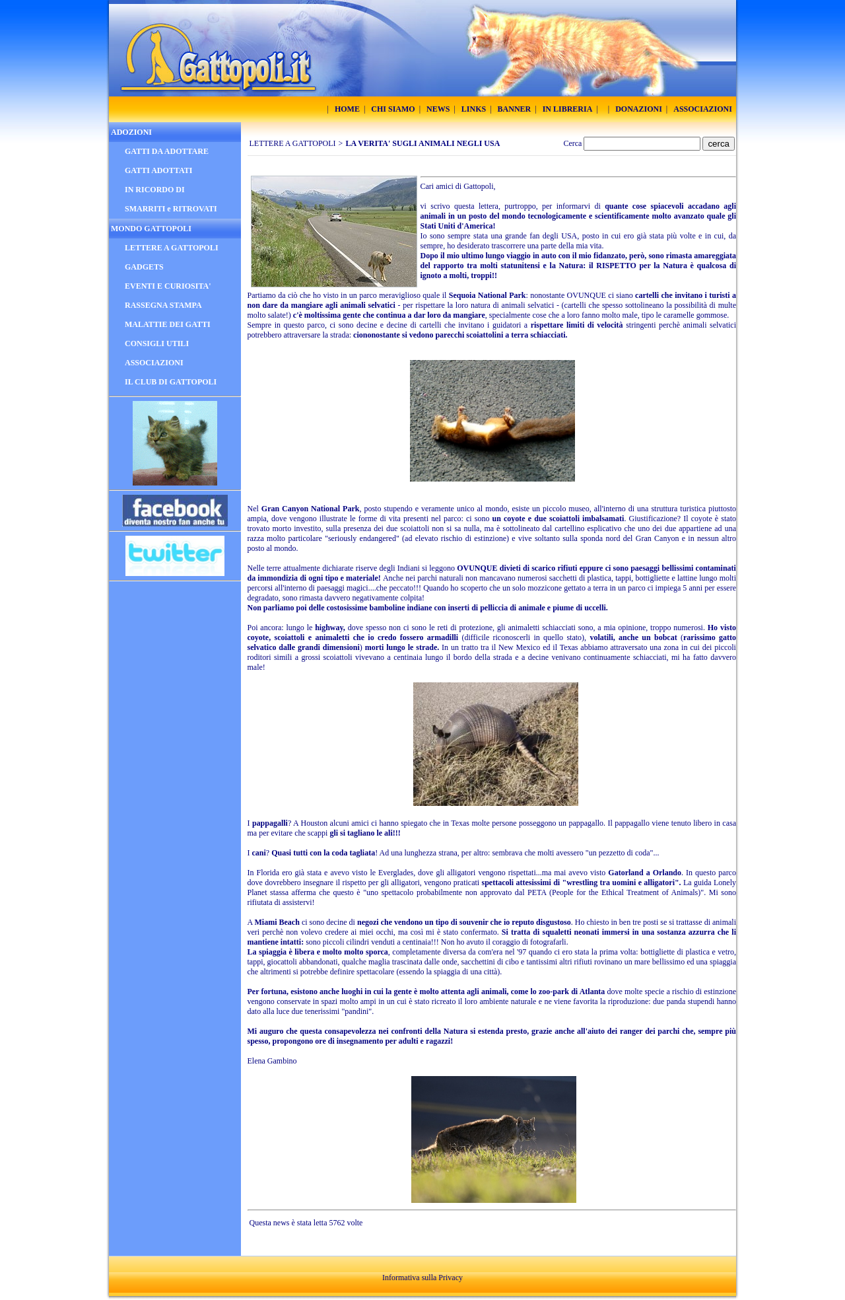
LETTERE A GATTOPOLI (293, 143)
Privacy (450, 1277)
